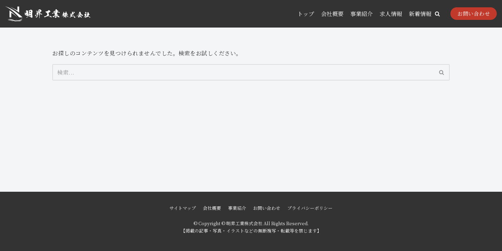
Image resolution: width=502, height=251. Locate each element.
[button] (437, 13)
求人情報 (391, 14)
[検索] (243, 72)
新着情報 (420, 14)
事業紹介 (361, 14)
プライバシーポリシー (310, 208)
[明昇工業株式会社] (47, 13)
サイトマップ (182, 208)
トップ (305, 14)
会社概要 (332, 14)
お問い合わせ (473, 13)
